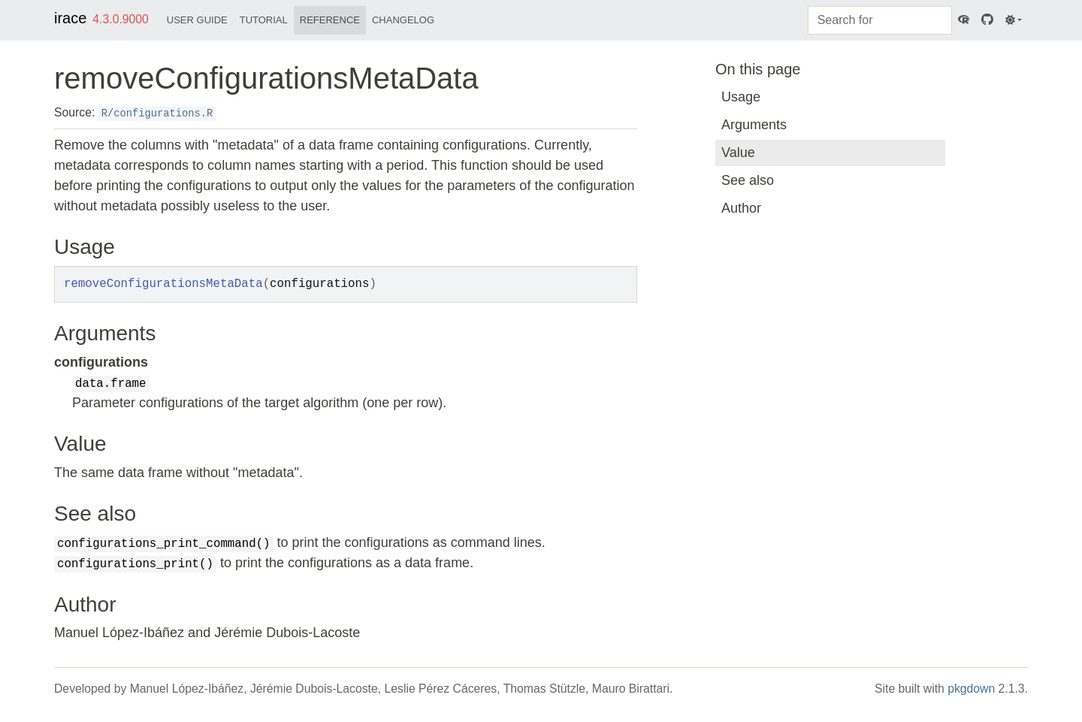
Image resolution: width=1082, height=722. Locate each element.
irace (70, 18)
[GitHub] (987, 20)
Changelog (403, 20)
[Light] (1013, 20)
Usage (740, 96)
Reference (330, 20)
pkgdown (971, 688)
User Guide (197, 20)
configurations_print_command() (163, 544)
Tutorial (264, 20)
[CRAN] (963, 20)
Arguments (754, 124)
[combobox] (880, 20)
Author (741, 208)
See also (747, 180)
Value (738, 152)
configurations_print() (135, 564)
